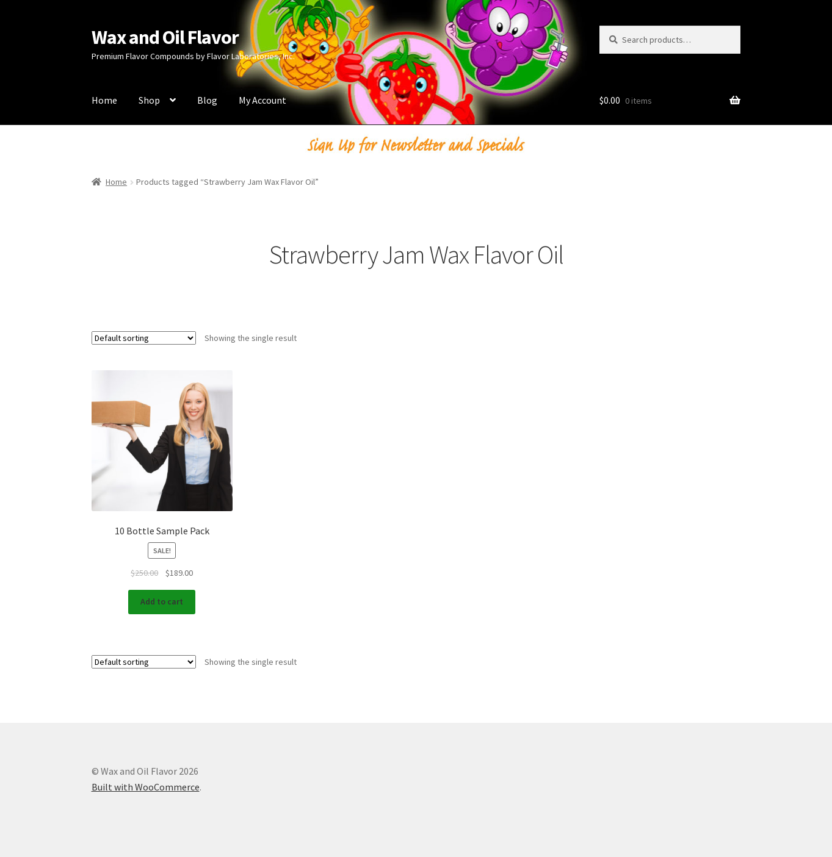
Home (104, 100)
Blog (207, 100)
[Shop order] (144, 338)
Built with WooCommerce (146, 787)
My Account (262, 100)
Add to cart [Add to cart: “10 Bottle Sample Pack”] (161, 601)
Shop (149, 100)
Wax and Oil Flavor (165, 37)
